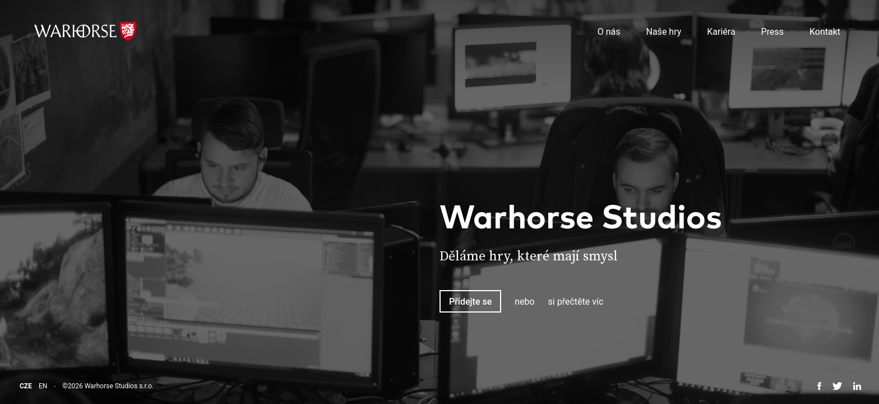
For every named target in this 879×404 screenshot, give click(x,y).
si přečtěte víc (576, 301)
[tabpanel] (659, 261)
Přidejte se (470, 301)
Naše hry (664, 31)
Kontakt (824, 31)
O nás (609, 31)
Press (772, 31)
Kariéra (721, 31)
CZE (26, 386)
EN (43, 386)
